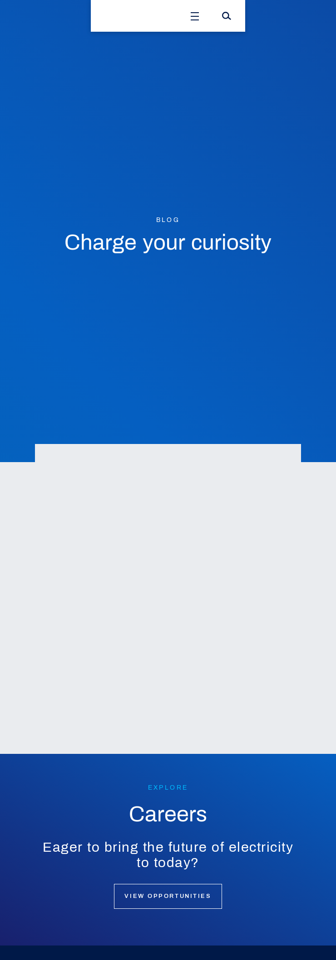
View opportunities (167, 896)
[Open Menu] (194, 16)
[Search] (226, 16)
